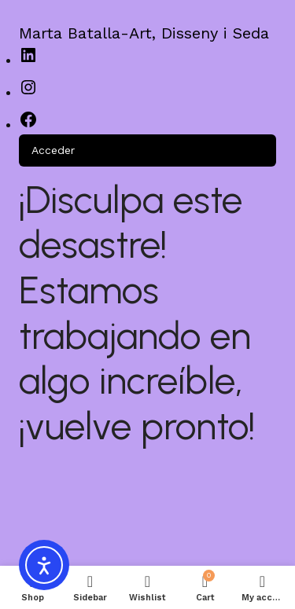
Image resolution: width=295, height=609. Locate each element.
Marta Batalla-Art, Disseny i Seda (144, 33)
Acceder (53, 150)
